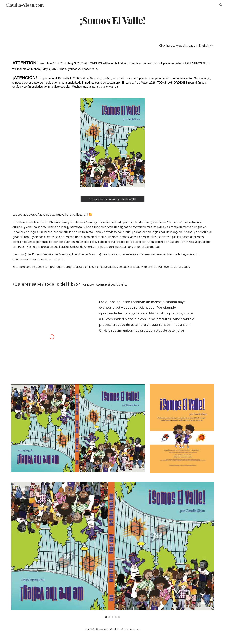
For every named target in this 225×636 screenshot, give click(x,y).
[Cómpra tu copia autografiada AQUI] (112, 199)
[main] (112, 20)
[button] (221, 5)
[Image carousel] (112, 550)
